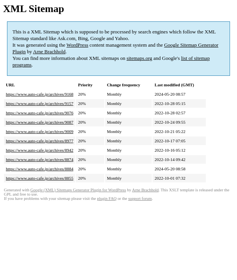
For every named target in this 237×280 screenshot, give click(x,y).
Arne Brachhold (49, 51)
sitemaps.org (139, 58)
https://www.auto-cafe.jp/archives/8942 (39, 150)
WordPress (77, 45)
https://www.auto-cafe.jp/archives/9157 (39, 103)
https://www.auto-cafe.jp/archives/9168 (39, 94)
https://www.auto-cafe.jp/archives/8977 (39, 140)
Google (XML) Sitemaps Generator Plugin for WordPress (78, 190)
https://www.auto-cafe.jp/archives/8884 (39, 168)
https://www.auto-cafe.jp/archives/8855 (39, 178)
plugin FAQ (106, 198)
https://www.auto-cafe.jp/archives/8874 (39, 159)
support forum (140, 198)
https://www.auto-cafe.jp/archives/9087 (39, 122)
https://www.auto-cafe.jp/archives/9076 (39, 112)
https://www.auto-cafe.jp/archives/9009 (39, 131)
